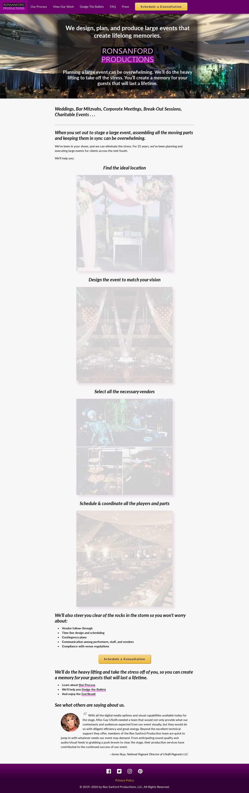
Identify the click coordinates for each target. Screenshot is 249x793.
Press (125, 6)
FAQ (113, 6)
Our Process (39, 6)
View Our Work (63, 6)
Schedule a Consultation (161, 6)
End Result (88, 694)
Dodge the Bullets (94, 689)
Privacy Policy (124, 780)
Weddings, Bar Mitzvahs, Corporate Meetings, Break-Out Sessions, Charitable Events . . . (118, 111)
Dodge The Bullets (92, 6)
